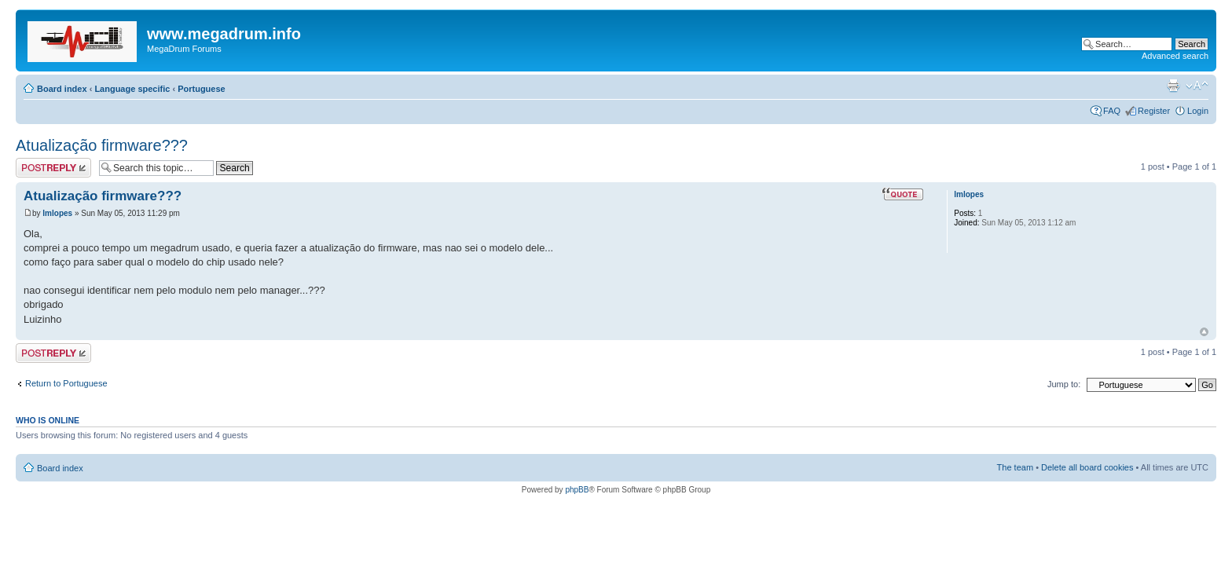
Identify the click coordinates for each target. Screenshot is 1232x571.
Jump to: (1063, 384)
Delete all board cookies (1087, 467)
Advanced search (1175, 55)
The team (1015, 467)
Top (1204, 332)
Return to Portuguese (66, 383)
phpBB (576, 489)
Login (1197, 110)
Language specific (132, 88)
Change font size (1197, 86)
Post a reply (53, 168)
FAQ (1111, 110)
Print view (1173, 86)
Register (1154, 110)
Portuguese (202, 88)
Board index (62, 88)
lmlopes (57, 213)
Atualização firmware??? (102, 145)
